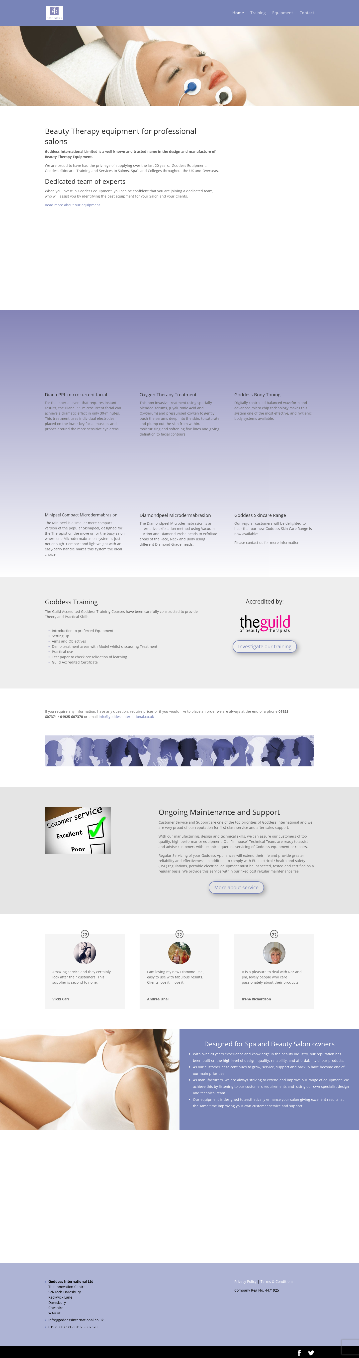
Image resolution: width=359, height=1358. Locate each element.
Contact (306, 13)
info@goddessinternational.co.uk (75, 1320)
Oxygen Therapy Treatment (168, 395)
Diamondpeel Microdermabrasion (175, 515)
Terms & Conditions (277, 1281)
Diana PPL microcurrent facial (76, 395)
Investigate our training (264, 646)
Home (238, 13)
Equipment (282, 13)
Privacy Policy (245, 1281)
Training (258, 13)
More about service (236, 887)
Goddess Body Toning (257, 395)
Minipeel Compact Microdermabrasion (81, 515)
